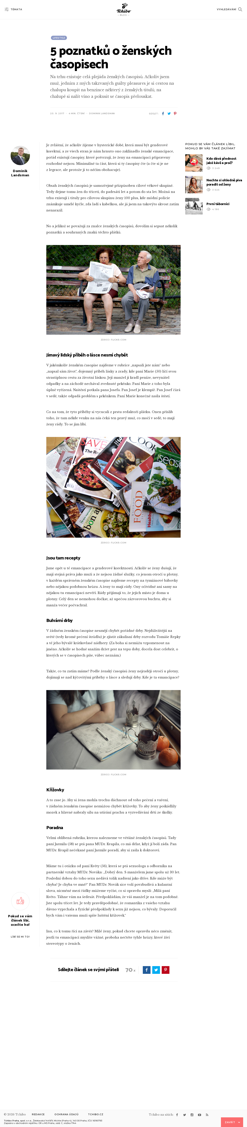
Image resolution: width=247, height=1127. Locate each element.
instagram (192, 1115)
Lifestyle (59, 37)
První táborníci (217, 303)
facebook (163, 114)
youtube (199, 1115)
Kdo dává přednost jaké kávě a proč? (221, 260)
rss (207, 1115)
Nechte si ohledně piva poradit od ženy (224, 281)
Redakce (38, 1114)
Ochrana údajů (66, 1114)
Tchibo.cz (95, 1114)
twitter (169, 114)
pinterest (175, 114)
